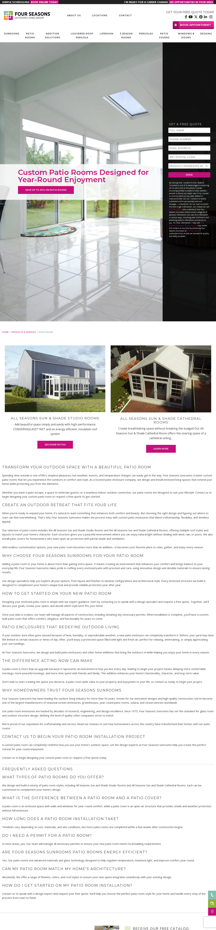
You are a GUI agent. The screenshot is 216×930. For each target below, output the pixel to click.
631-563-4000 (175, 209)
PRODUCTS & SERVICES (23, 332)
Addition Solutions (52, 35)
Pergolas (146, 33)
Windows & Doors (186, 35)
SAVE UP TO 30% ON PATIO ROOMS (46, 190)
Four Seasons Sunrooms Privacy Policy (186, 224)
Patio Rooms (30, 35)
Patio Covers (164, 35)
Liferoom (106, 33)
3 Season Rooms (126, 35)
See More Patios (55, 444)
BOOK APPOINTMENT (192, 24)
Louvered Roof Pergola (82, 35)
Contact (125, 15)
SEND (189, 174)
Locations (99, 15)
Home (5, 332)
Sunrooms (11, 33)
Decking (206, 33)
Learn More (160, 448)
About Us (74, 15)
